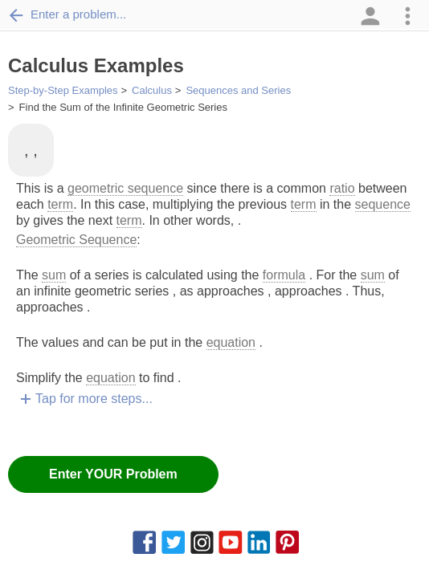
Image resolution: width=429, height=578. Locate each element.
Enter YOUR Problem (113, 474)
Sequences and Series (238, 90)
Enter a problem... (67, 14)
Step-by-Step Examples (63, 90)
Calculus (152, 90)
